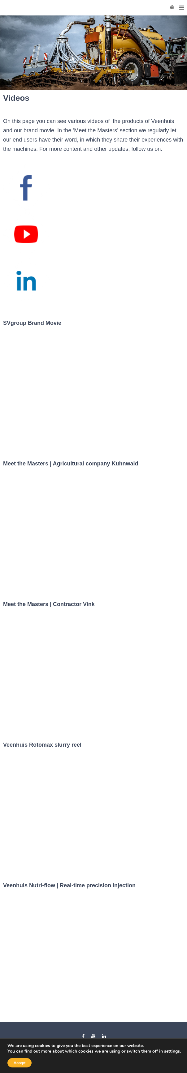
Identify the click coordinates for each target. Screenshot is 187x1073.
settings (172, 1051)
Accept (19, 1062)
